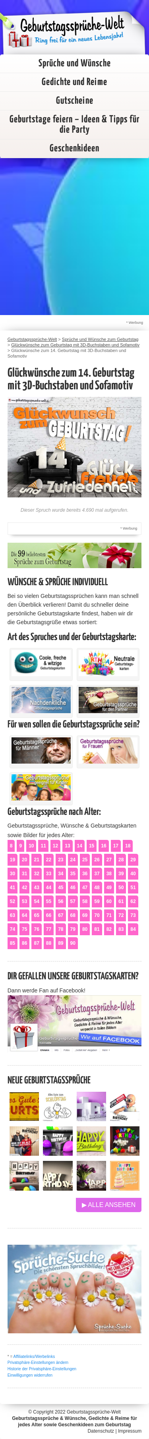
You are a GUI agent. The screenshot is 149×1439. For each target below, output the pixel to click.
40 (132, 873)
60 (109, 901)
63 (12, 915)
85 (12, 943)
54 (36, 901)
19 (12, 860)
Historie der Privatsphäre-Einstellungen (42, 1369)
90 (72, 943)
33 (48, 873)
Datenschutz (100, 1431)
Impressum (129, 1431)
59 (96, 901)
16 (103, 846)
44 (48, 887)
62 (132, 901)
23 (60, 860)
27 (109, 860)
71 (109, 915)
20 (24, 860)
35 (72, 873)
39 (121, 873)
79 (72, 929)
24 (72, 860)
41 (12, 887)
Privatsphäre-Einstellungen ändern (38, 1362)
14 (79, 846)
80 (84, 929)
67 (60, 915)
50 (121, 887)
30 (12, 873)
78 (60, 929)
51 (132, 887)
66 (48, 915)
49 (109, 887)
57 (72, 901)
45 (60, 887)
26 (96, 860)
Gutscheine (74, 101)
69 (84, 915)
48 (96, 887)
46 (72, 887)
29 (132, 860)
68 (72, 915)
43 (36, 887)
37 (96, 873)
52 (12, 901)
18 (127, 846)
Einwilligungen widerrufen (30, 1375)
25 (84, 860)
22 (48, 860)
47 (84, 887)
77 (48, 929)
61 (121, 901)
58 (84, 901)
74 (12, 929)
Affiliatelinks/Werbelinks (34, 1356)
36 (84, 873)
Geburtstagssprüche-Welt (94, 1412)
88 (48, 943)
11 (43, 846)
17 (115, 846)
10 (31, 846)
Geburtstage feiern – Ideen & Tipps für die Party (74, 125)
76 (36, 929)
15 (91, 846)
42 (24, 887)
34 (60, 873)
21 (36, 860)
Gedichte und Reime (74, 82)
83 (121, 929)
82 (109, 929)
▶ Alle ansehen (109, 1204)
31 (24, 873)
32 (36, 873)
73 (132, 915)
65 (36, 915)
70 (96, 915)
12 (55, 846)
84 (132, 929)
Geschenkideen (74, 148)
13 (67, 846)
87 (36, 943)
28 (121, 860)
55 (48, 901)
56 (60, 901)
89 (60, 943)
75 (24, 929)
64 (24, 915)
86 (24, 943)
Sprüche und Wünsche (75, 63)
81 (96, 929)
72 (121, 915)
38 (109, 873)
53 (24, 901)
